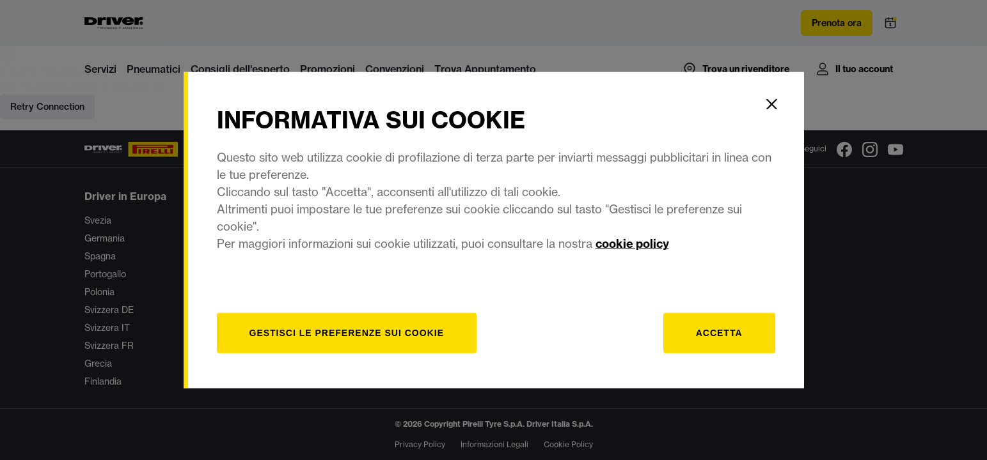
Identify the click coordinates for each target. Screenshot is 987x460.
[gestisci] (347, 332)
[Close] (772, 104)
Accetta (719, 332)
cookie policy (632, 243)
